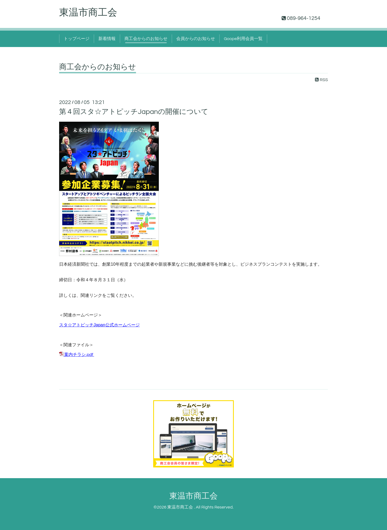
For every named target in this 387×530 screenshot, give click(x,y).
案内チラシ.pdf (78, 354)
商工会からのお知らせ (145, 39)
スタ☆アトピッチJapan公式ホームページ (99, 325)
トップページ (76, 39)
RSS (321, 80)
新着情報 (107, 39)
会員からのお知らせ (195, 39)
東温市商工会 (88, 13)
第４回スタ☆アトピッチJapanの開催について (133, 111)
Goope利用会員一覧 (243, 39)
